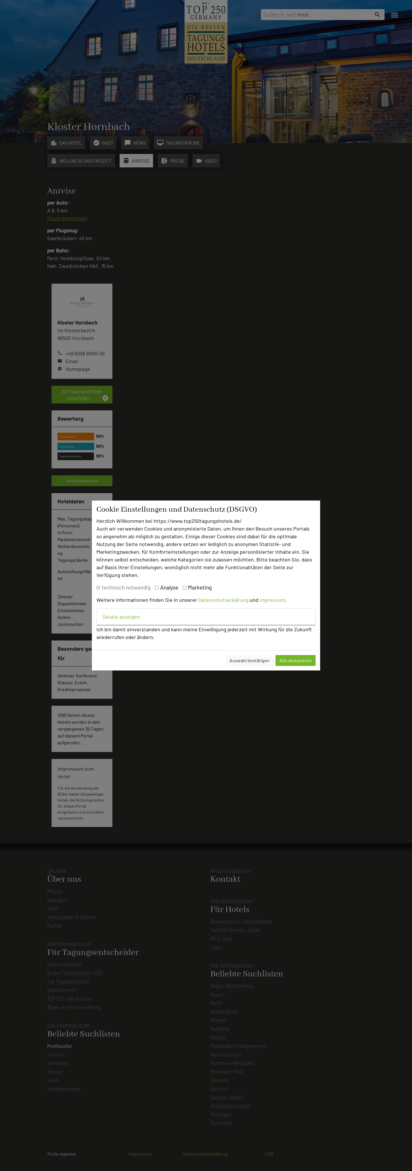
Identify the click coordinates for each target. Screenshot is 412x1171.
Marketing (200, 587)
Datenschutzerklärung (223, 600)
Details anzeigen (121, 617)
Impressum (272, 600)
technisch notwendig (126, 587)
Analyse (169, 587)
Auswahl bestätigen (249, 660)
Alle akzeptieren (295, 660)
